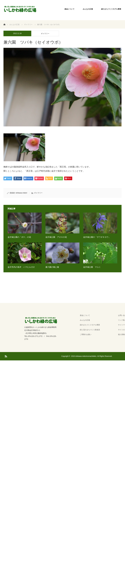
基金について (69, 9)
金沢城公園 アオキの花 (56, 237)
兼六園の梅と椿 (52, 267)
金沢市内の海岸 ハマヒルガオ (21, 267)
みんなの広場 (88, 9)
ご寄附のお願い (86, 334)
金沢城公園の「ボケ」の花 (19, 237)
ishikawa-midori (21, 193)
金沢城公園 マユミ (92, 267)
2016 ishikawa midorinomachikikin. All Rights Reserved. (91, 356)
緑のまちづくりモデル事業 (90, 325)
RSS (5, 356)
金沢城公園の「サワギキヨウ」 (96, 237)
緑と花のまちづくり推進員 (90, 330)
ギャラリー (45, 34)
